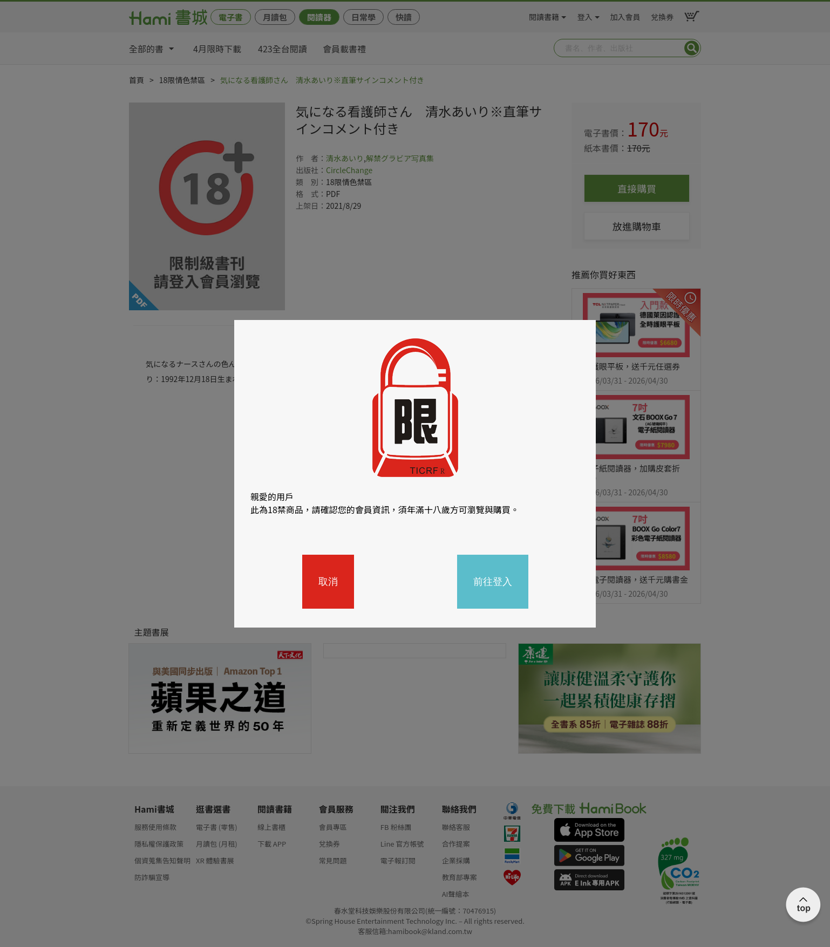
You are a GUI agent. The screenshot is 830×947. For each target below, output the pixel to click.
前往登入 (492, 581)
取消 (328, 581)
